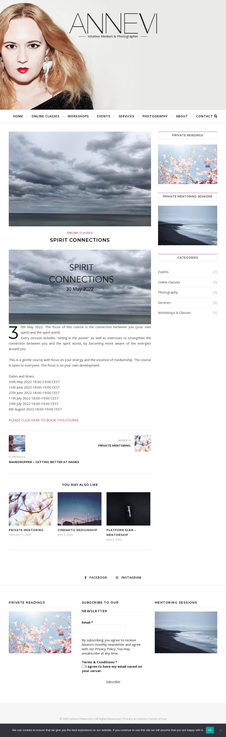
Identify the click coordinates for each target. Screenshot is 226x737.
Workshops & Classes (174, 312)
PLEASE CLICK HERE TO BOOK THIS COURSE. (44, 420)
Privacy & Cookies (135, 719)
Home (18, 116)
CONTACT (204, 116)
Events (103, 116)
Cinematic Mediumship (77, 530)
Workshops (78, 116)
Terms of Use (158, 719)
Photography (155, 116)
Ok (210, 730)
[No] (220, 730)
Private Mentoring (26, 530)
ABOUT (182, 116)
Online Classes (45, 116)
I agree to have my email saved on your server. (112, 668)
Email (87, 622)
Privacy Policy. (105, 649)
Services (126, 116)
